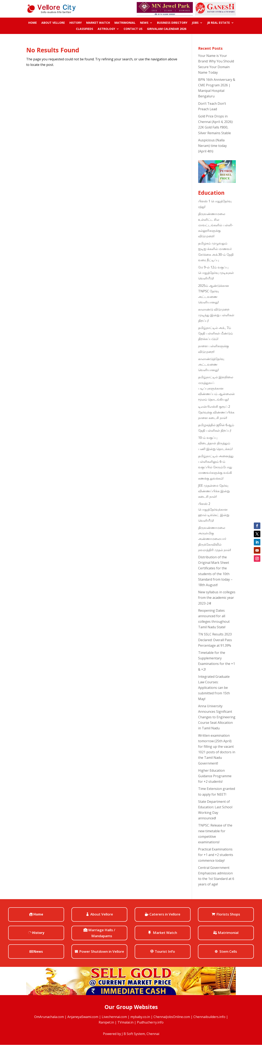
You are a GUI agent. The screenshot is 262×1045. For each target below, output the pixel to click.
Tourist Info (165, 951)
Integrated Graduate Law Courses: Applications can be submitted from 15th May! (214, 687)
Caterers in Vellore (164, 914)
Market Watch (98, 23)
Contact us (133, 29)
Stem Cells (228, 951)
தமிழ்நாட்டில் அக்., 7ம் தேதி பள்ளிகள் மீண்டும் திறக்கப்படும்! (215, 333)
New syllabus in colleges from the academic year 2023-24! (216, 597)
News (144, 23)
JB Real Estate (218, 23)
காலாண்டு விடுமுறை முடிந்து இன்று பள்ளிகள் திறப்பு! (216, 315)
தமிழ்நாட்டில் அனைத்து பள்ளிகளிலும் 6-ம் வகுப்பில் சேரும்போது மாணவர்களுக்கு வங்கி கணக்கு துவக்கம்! (216, 467)
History (75, 23)
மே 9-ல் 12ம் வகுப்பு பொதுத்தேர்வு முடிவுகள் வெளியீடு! (216, 272)
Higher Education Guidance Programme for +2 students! (215, 776)
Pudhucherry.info (150, 1022)
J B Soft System (133, 1033)
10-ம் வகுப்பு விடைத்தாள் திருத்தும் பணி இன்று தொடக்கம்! (215, 443)
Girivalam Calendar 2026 (166, 29)
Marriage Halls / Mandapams (101, 933)
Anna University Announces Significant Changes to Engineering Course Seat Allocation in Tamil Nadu (216, 717)
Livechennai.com (114, 1017)
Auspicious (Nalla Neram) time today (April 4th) (212, 145)
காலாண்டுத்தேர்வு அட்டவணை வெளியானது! (211, 364)
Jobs (195, 23)
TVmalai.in (125, 1022)
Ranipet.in (106, 1022)
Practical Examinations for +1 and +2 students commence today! (215, 855)
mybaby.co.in (140, 1017)
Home (32, 23)
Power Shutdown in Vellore (101, 951)
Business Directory (172, 23)
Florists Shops (228, 914)
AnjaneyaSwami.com (82, 1017)
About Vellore (53, 23)
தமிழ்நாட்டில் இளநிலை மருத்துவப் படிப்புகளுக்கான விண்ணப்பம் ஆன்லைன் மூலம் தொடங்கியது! (216, 388)
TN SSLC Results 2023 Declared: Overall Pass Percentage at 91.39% (215, 639)
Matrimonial (125, 23)
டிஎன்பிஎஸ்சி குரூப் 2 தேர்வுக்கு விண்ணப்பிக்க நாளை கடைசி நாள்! (216, 412)
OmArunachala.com (49, 1017)
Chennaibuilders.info (209, 1017)
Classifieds (84, 29)
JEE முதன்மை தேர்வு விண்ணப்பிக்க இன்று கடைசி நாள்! (214, 491)
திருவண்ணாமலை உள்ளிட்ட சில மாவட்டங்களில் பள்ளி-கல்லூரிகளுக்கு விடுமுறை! (215, 225)
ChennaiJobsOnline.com (172, 1017)
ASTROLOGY (106, 29)
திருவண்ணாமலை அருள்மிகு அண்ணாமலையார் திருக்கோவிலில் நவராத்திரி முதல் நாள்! (214, 538)
